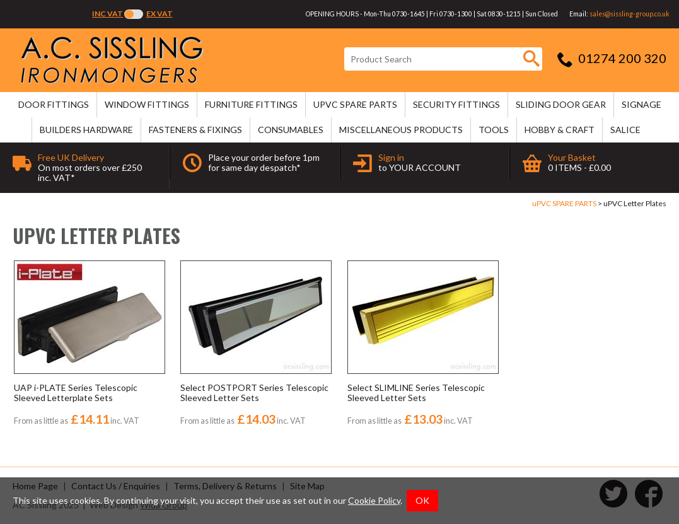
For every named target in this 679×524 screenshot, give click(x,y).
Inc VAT (107, 13)
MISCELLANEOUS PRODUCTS (401, 129)
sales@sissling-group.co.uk (629, 14)
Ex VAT (159, 13)
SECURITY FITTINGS (456, 104)
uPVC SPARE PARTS (355, 104)
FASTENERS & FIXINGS (195, 129)
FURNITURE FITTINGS (251, 104)
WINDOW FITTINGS (147, 104)
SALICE (625, 129)
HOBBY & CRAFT (560, 129)
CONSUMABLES (290, 129)
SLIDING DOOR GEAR (561, 104)
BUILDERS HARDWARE (86, 129)
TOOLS (494, 129)
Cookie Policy (374, 500)
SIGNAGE (641, 104)
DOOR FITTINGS (53, 104)
